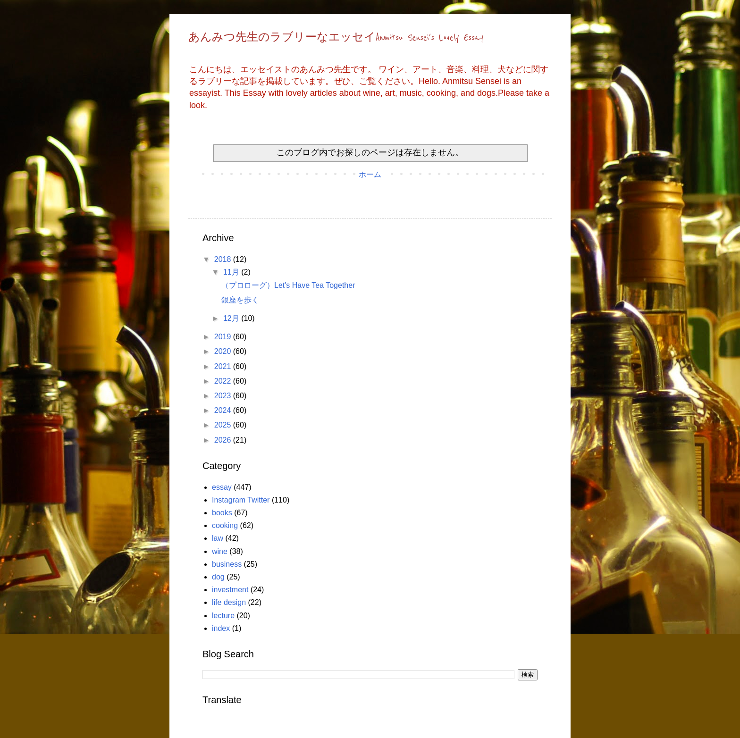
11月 (232, 272)
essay (222, 487)
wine (219, 551)
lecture (223, 616)
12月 (232, 318)
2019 (223, 337)
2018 (223, 259)
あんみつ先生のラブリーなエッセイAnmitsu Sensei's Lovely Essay (336, 37)
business (227, 564)
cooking (225, 525)
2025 (223, 425)
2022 (223, 381)
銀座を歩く (240, 300)
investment (230, 590)
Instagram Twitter (240, 500)
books (222, 513)
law (217, 538)
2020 (223, 351)
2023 (223, 396)
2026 (223, 440)
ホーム (370, 174)
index (221, 628)
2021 (223, 366)
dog (218, 577)
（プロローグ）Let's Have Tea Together (288, 285)
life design (229, 602)
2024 (223, 410)
